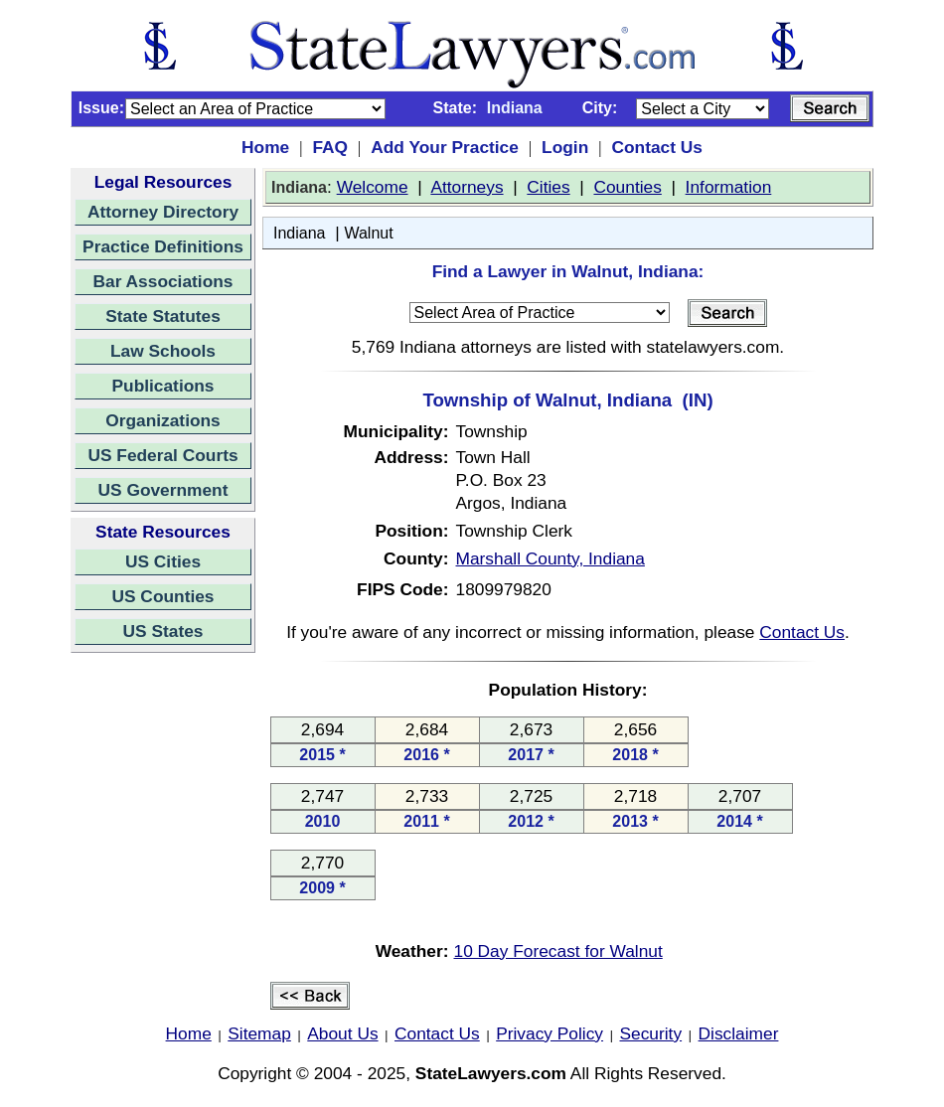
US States (163, 631)
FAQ (330, 147)
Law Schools (163, 351)
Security (651, 1033)
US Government (163, 490)
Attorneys (466, 187)
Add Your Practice (445, 147)
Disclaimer (739, 1033)
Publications (162, 385)
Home (265, 147)
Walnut (368, 233)
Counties (627, 187)
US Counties (162, 596)
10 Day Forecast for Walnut (558, 951)
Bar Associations (163, 281)
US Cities (163, 561)
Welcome (372, 187)
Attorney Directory (162, 212)
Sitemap (259, 1033)
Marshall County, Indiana (550, 558)
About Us (342, 1033)
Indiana (299, 233)
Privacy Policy (549, 1033)
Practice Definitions (162, 246)
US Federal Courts (162, 455)
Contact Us (656, 147)
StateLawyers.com (490, 1073)
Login (565, 147)
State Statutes (163, 316)
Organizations (163, 420)
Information (729, 187)
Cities (548, 187)
